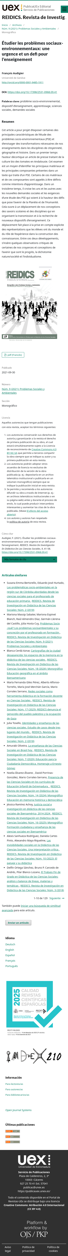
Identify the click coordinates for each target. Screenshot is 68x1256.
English (9, 949)
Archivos (17, 25)
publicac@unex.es (34, 1187)
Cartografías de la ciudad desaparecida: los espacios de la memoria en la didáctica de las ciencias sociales (35, 655)
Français (10, 960)
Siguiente (55, 898)
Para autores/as (14, 1089)
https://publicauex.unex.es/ (34, 1191)
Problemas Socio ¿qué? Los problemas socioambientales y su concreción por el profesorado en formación (33, 628)
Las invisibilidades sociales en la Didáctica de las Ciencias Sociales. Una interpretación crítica (33, 845)
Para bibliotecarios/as (17, 1094)
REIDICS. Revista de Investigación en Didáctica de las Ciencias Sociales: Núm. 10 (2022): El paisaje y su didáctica (34, 858)
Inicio (5, 25)
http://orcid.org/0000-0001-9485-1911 (22, 82)
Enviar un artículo (18, 922)
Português (11, 966)
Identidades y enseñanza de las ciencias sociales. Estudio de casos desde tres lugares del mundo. (33, 727)
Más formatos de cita (15, 559)
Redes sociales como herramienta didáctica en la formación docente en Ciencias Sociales (34, 696)
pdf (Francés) (14, 354)
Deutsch (10, 944)
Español (10, 955)
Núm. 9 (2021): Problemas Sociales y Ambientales (29, 28)
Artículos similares (14, 575)
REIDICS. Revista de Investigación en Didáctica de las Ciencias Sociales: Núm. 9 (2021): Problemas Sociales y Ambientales (34, 641)
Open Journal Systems (18, 1110)
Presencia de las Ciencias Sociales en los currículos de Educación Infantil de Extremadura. (35, 782)
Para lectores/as (14, 1084)
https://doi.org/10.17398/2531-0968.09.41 (32, 92)
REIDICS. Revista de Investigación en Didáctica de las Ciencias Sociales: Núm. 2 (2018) (31, 605)
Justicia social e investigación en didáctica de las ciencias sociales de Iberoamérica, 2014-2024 (31, 809)
